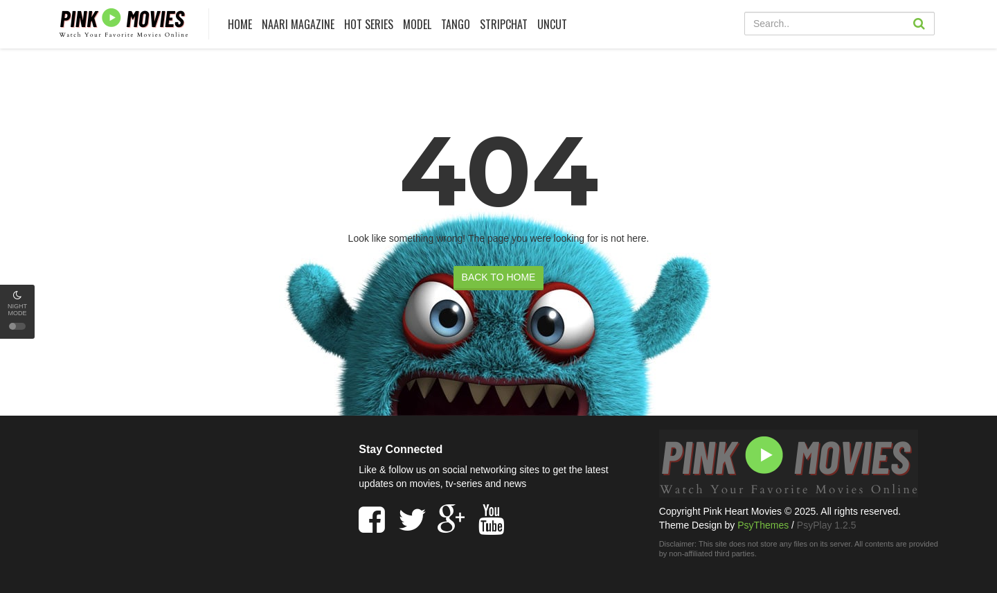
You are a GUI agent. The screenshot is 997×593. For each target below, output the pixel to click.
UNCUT (552, 24)
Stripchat (504, 24)
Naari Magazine (298, 24)
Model (417, 24)
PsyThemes (763, 525)
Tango (455, 24)
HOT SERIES (368, 24)
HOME (240, 24)
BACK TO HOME (499, 277)
